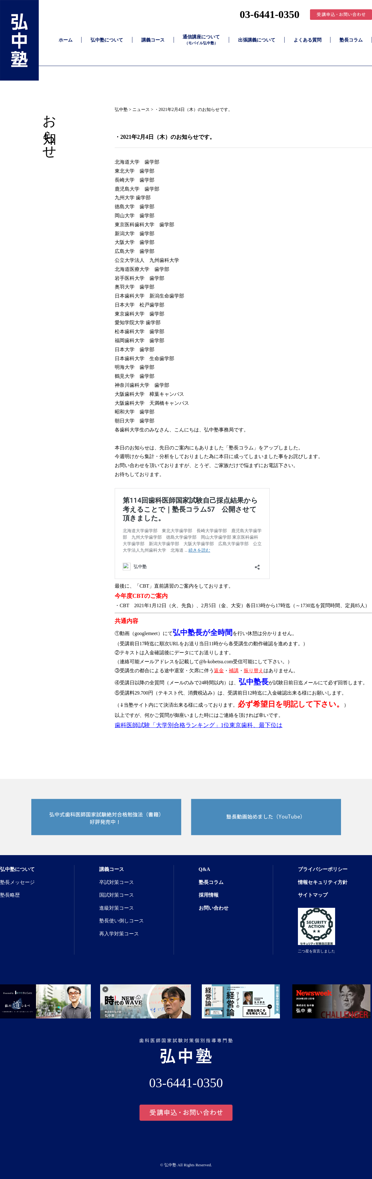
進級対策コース (116, 908)
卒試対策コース (116, 882)
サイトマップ (313, 895)
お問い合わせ (213, 908)
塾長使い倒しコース (121, 920)
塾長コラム (351, 40)
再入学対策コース (119, 933)
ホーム (66, 40)
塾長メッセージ (17, 882)
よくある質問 (307, 40)
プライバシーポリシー (323, 869)
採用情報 (209, 895)
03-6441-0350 (269, 14)
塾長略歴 (10, 895)
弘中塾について (107, 40)
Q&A (204, 869)
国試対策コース (116, 895)
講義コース (153, 40)
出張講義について (256, 40)
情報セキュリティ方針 (323, 882)
